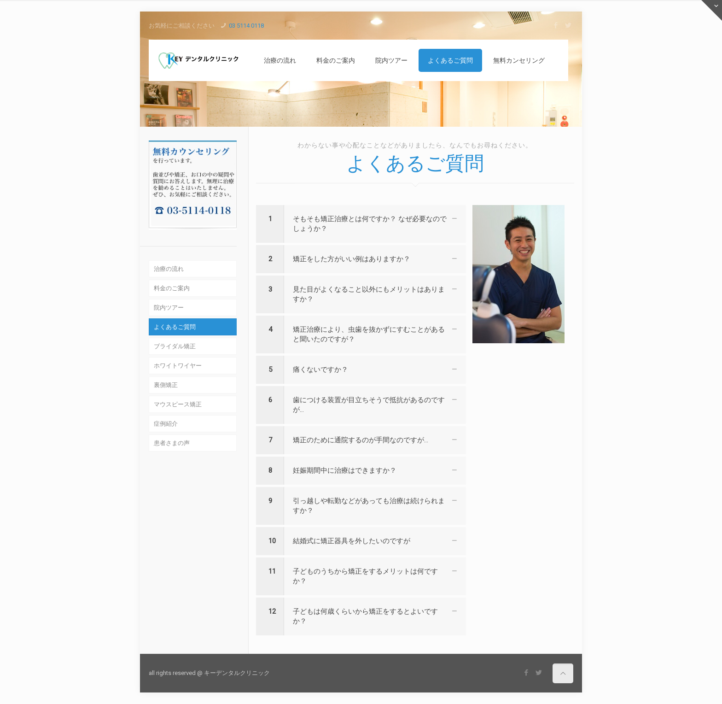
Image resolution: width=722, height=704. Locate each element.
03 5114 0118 (246, 25)
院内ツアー (169, 307)
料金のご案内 (172, 288)
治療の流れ (169, 268)
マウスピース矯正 (178, 404)
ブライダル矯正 (175, 346)
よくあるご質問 (175, 326)
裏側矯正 (166, 384)
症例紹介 (166, 423)
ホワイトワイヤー (178, 365)
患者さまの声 (172, 443)
